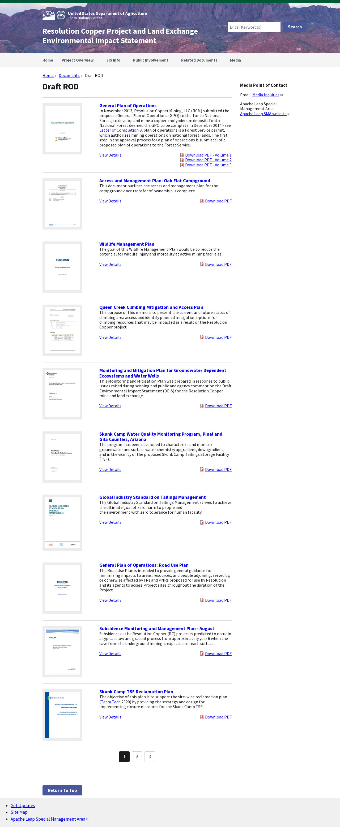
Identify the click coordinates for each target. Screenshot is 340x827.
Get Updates (23, 805)
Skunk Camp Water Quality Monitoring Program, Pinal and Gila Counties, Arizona (160, 436)
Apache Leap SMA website (265, 113)
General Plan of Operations (127, 106)
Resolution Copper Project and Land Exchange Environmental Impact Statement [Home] (120, 35)
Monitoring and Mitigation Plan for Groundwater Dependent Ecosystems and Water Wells (162, 373)
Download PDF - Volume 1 (208, 155)
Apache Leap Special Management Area (50, 819)
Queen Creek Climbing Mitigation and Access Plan (151, 307)
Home (48, 75)
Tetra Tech (111, 701)
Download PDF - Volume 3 (208, 164)
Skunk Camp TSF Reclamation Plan (136, 692)
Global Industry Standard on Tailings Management (152, 497)
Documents (69, 75)
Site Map (19, 812)
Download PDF (218, 200)
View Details (110, 155)
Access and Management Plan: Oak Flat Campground (154, 181)
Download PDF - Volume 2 (208, 159)
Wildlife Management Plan (126, 244)
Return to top (62, 790)
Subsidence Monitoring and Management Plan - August (156, 628)
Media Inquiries (267, 94)
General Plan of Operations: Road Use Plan (144, 565)
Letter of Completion (119, 130)
